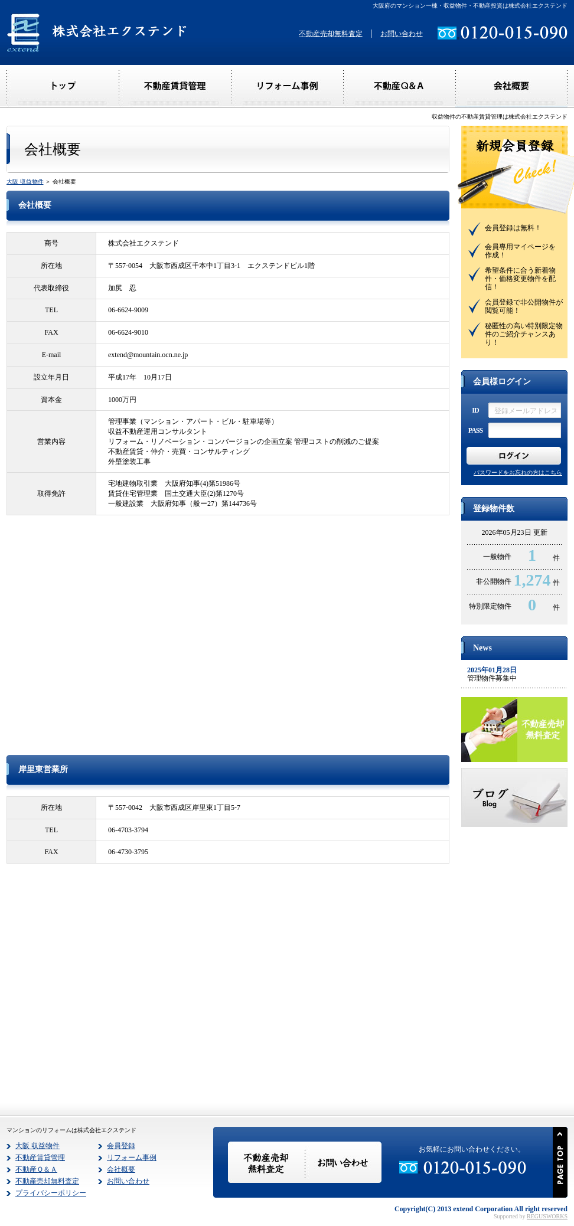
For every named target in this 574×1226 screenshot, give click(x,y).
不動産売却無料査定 (331, 34)
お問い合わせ (401, 34)
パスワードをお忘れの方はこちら (518, 472)
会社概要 (121, 1169)
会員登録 (121, 1146)
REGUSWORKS (547, 1216)
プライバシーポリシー (50, 1193)
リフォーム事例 (131, 1157)
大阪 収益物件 (25, 181)
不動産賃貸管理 (40, 1157)
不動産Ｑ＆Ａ (36, 1169)
